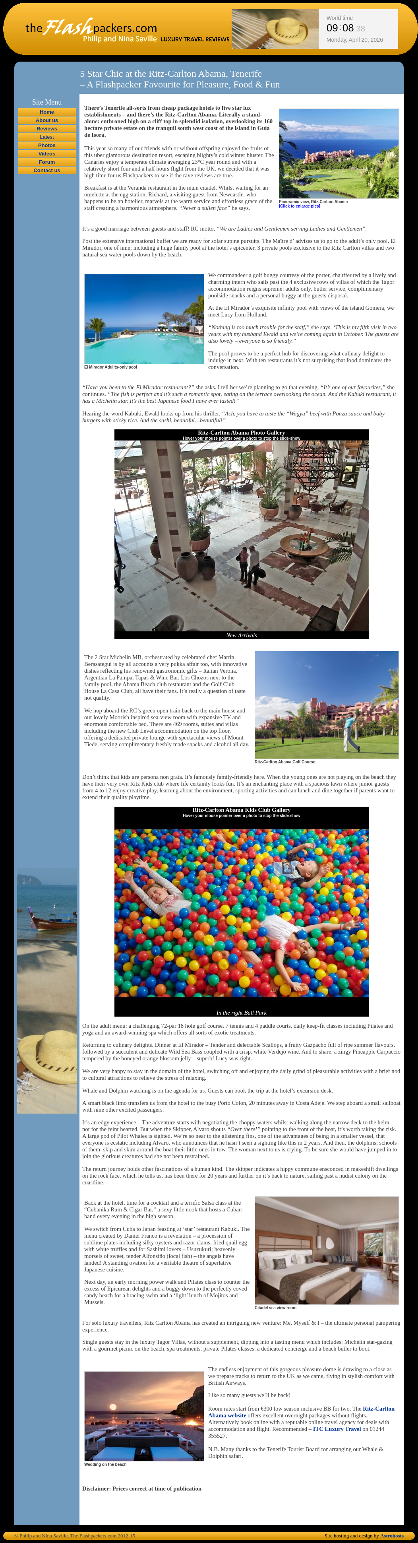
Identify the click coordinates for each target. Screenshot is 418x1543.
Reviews (47, 129)
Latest (47, 137)
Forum (47, 162)
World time (340, 18)
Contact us (46, 170)
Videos (47, 154)
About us (47, 120)
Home (47, 112)
